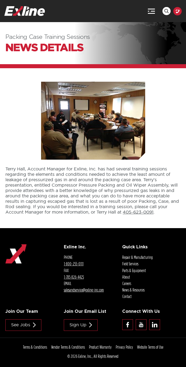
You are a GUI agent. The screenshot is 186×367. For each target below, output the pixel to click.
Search (166, 11)
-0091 (138, 212)
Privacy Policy (124, 347)
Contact (127, 296)
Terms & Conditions (35, 347)
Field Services (130, 264)
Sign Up (78, 324)
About (126, 277)
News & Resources (133, 290)
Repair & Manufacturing (137, 257)
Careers (126, 283)
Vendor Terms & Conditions (68, 347)
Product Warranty (100, 347)
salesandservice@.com (84, 290)
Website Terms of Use (150, 347)
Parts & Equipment (134, 270)
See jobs (20, 324)
